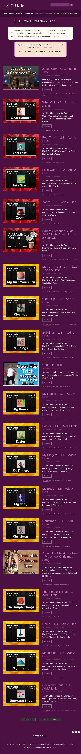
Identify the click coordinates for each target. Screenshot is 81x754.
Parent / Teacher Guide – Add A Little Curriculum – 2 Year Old (59, 234)
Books (56, 13)
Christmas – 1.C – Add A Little (58, 522)
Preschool (47, 386)
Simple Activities (69, 514)
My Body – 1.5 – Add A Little (57, 490)
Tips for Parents (62, 259)
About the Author (16, 13)
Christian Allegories (69, 13)
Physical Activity (69, 291)
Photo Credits (21, 744)
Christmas (59, 94)
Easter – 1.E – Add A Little (60, 426)
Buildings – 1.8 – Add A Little (57, 334)
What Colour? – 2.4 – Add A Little (59, 104)
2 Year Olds (48, 130)
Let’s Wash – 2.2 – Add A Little (59, 171)
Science (67, 357)
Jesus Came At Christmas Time (59, 70)
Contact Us (32, 744)
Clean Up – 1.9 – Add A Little (58, 300)
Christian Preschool (50, 94)
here (44, 54)
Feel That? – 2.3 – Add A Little (59, 139)
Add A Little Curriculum (58, 130)
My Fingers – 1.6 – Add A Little (59, 456)
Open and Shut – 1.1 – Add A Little (57, 686)
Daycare (60, 645)
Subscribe (29, 13)
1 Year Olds (48, 291)
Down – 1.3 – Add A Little (59, 624)
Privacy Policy (39, 747)
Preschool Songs (64, 584)
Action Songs (48, 584)
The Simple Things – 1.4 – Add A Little (60, 593)
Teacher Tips (68, 710)
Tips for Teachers (72, 259)
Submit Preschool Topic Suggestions (51, 744)
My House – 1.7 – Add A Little (58, 395)
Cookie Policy (51, 747)
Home (5, 13)
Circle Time (65, 94)
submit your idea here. (44, 47)
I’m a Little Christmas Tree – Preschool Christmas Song (60, 556)
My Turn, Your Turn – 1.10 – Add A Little (59, 268)
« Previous (26, 719)
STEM (71, 357)
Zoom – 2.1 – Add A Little (59, 202)
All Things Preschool (44, 13)
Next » (55, 719)
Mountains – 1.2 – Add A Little (58, 654)
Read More (47, 89)
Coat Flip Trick (52, 365)
